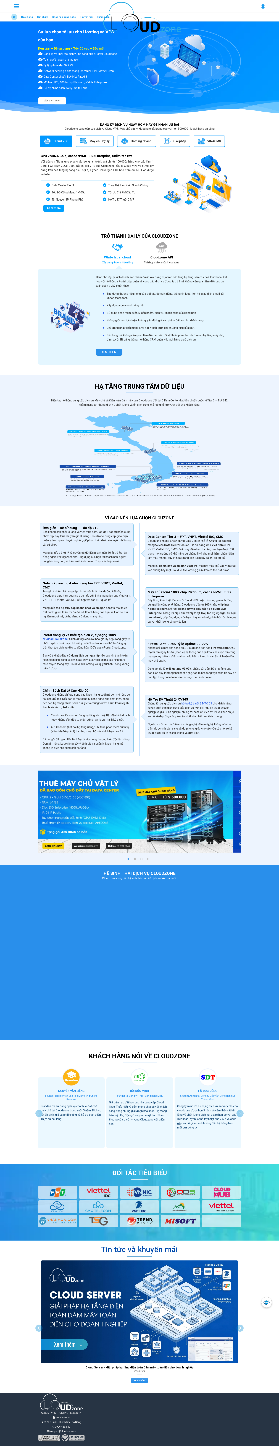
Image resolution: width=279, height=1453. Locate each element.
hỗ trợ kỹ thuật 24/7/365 (196, 703)
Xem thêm (139, 1380)
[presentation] (39, 1113)
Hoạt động (27, 16)
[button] (128, 859)
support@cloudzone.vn (61, 1431)
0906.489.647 (61, 1426)
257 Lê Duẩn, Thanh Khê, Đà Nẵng (61, 1422)
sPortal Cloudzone (55, 639)
